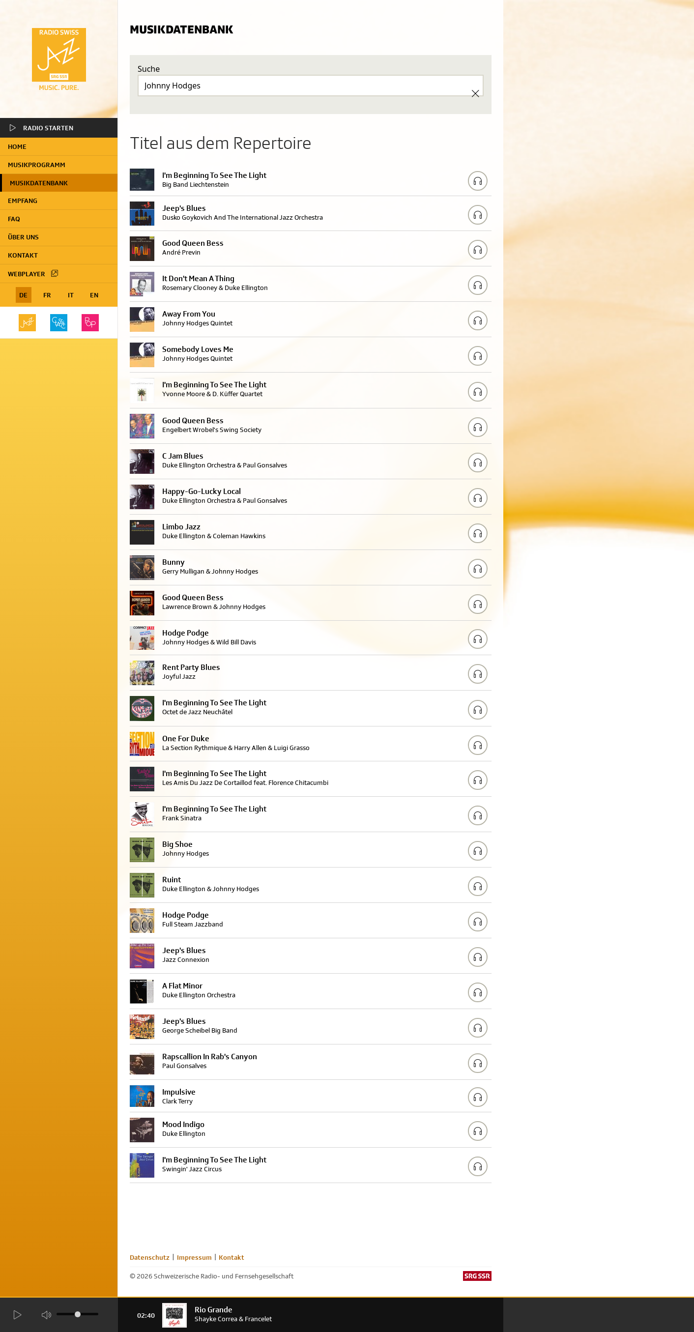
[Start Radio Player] (17, 1315)
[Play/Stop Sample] (478, 181)
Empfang (22, 200)
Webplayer (33, 273)
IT (71, 295)
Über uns (23, 237)
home (17, 146)
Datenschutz (150, 1257)
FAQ (14, 219)
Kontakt (23, 255)
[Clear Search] (475, 93)
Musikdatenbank (39, 183)
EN (94, 295)
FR (47, 295)
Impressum (194, 1257)
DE (23, 295)
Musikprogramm (36, 165)
